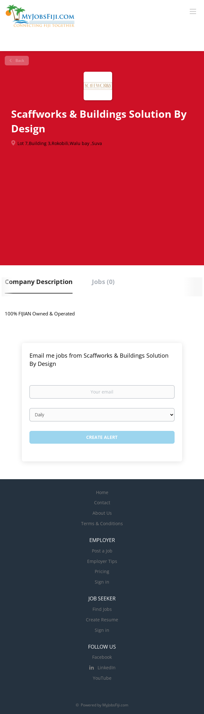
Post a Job (102, 551)
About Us (102, 513)
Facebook (102, 657)
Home (102, 492)
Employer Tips (102, 561)
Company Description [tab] (39, 281)
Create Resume (102, 620)
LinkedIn (107, 667)
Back (19, 60)
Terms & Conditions (102, 523)
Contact (102, 502)
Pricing (102, 571)
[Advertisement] (102, 197)
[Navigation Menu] (193, 11)
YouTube (102, 678)
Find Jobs (102, 609)
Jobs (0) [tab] (103, 281)
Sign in (102, 582)
